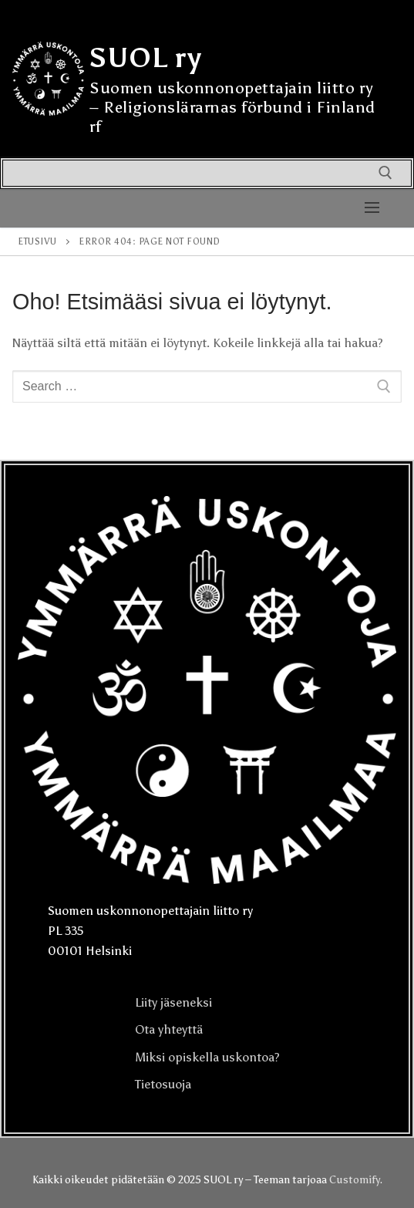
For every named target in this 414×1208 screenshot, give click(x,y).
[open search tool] (385, 173)
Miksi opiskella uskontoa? (207, 1057)
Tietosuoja (163, 1084)
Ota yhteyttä (169, 1029)
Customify (354, 1179)
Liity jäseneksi (173, 1002)
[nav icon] (371, 208)
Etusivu (37, 241)
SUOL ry (145, 58)
